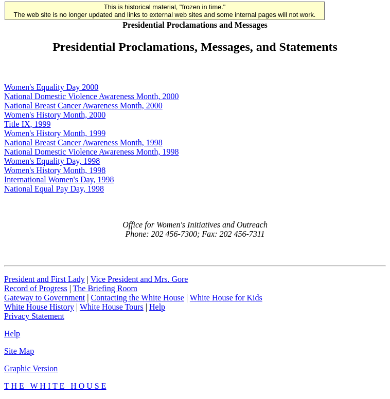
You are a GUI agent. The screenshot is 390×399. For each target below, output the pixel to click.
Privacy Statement (34, 316)
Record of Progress (35, 288)
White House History (39, 306)
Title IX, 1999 (27, 124)
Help (157, 306)
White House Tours (112, 306)
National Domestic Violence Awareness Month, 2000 (91, 96)
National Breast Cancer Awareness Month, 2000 (83, 105)
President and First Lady (44, 279)
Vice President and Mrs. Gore (139, 279)
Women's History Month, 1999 (54, 133)
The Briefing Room (105, 288)
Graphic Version (31, 368)
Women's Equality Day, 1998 (52, 161)
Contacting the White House (137, 297)
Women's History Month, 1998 (54, 170)
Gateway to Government (44, 297)
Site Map (19, 351)
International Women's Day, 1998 (59, 179)
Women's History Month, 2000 (54, 114)
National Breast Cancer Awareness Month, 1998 (83, 142)
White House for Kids (226, 297)
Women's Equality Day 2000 (51, 87)
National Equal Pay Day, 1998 (54, 188)
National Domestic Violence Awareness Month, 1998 (91, 151)
